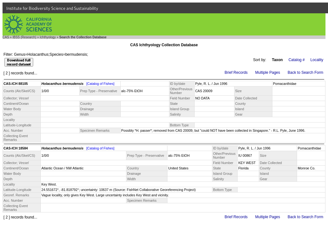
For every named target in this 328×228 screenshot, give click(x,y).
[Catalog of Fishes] (100, 84)
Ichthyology (48, 37)
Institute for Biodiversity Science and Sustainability (52, 8)
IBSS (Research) (24, 37)
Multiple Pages (267, 72)
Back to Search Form (305, 72)
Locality (316, 60)
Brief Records (236, 72)
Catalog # (297, 60)
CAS (6, 37)
